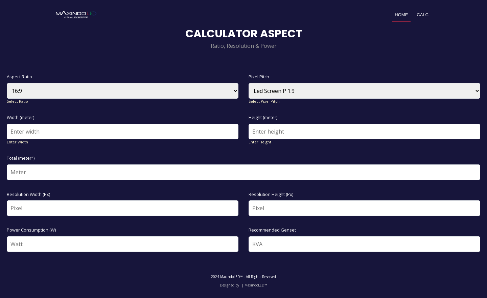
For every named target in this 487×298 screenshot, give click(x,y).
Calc (422, 14)
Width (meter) (20, 117)
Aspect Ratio (19, 77)
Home (401, 14)
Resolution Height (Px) (271, 194)
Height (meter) (263, 117)
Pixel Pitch (259, 77)
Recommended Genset (272, 230)
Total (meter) (20, 158)
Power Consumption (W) (31, 230)
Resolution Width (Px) (28, 194)
